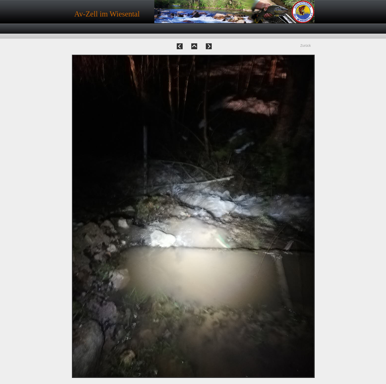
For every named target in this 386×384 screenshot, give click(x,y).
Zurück (305, 46)
